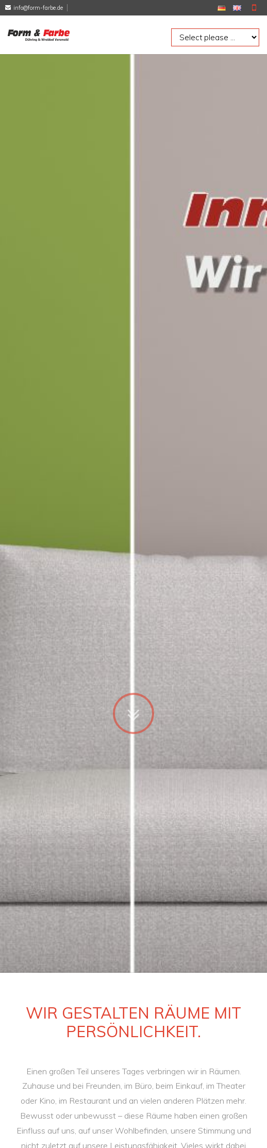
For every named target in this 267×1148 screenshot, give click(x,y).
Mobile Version (254, 7)
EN (237, 8)
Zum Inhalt (133, 690)
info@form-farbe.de (38, 7)
